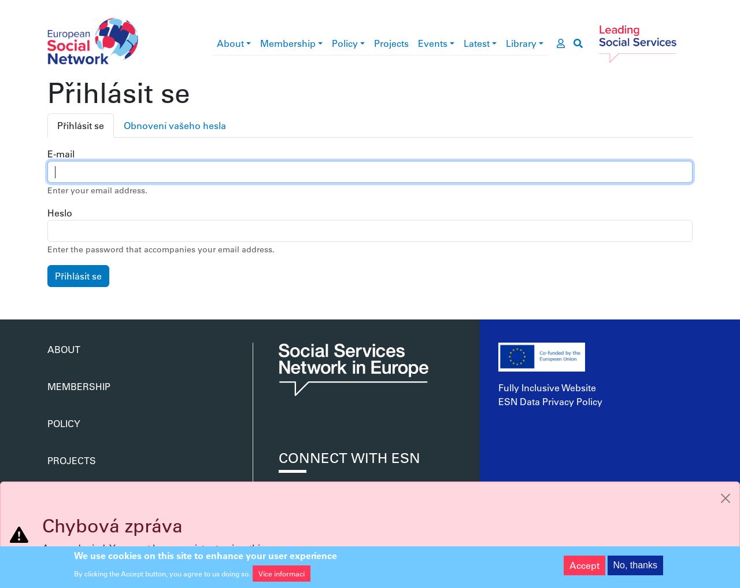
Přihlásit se (80, 125)
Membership (288, 43)
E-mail (61, 154)
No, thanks (635, 567)
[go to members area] (561, 43)
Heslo (59, 213)
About (230, 43)
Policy (345, 43)
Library (521, 43)
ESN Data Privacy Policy (550, 401)
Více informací (281, 575)
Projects (391, 43)
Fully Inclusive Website (547, 387)
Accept (584, 567)
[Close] (725, 498)
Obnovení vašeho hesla (175, 125)
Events (432, 43)
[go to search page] (578, 43)
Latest (477, 43)
